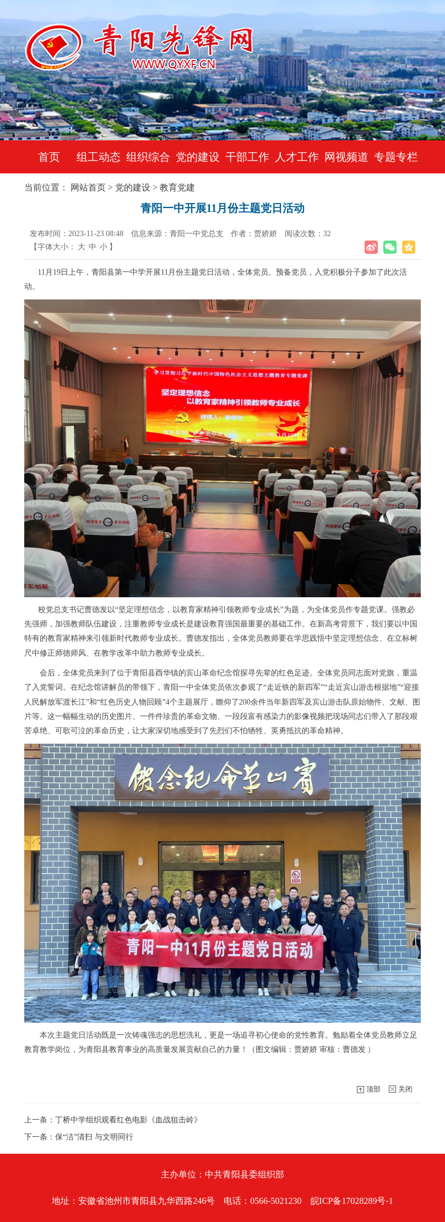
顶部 (373, 1089)
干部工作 (247, 157)
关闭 (405, 1089)
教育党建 (177, 187)
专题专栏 (396, 157)
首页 (49, 157)
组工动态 (99, 157)
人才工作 (297, 157)
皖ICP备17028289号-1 (352, 1200)
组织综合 (148, 157)
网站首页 (88, 187)
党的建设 (198, 157)
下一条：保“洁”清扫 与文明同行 (78, 1137)
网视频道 (346, 157)
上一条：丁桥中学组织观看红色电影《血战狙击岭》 (113, 1120)
